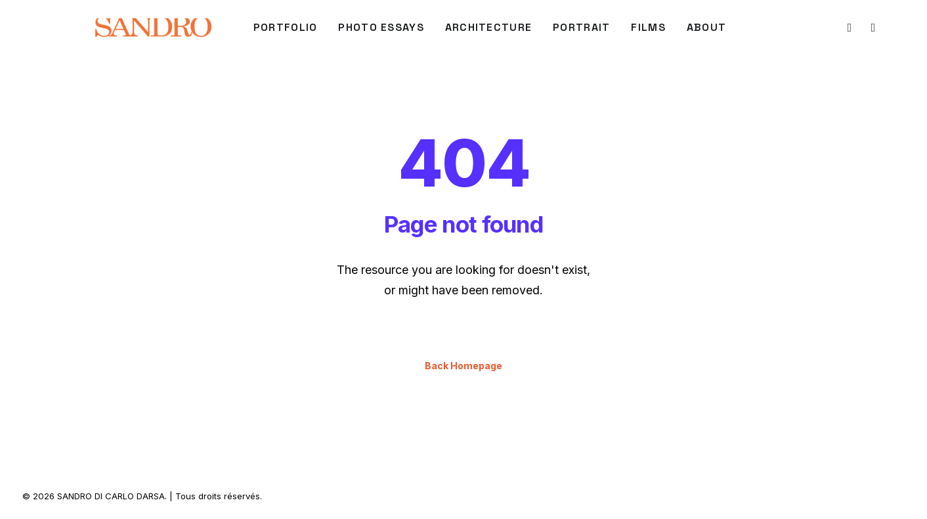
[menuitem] (285, 27)
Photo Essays (380, 27)
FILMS (648, 27)
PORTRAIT (581, 27)
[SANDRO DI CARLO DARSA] (152, 27)
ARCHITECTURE (488, 27)
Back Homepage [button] (463, 365)
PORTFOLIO (285, 27)
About (706, 27)
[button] (848, 27)
